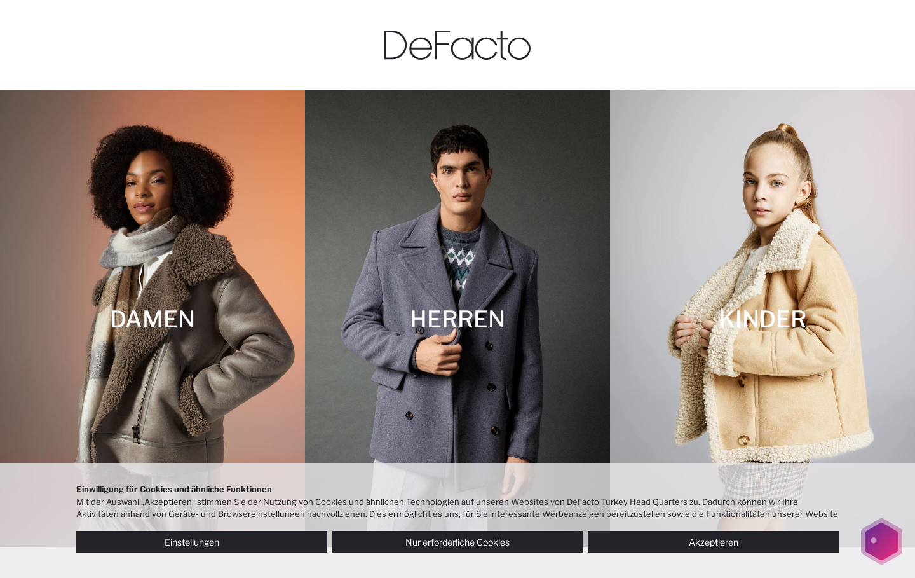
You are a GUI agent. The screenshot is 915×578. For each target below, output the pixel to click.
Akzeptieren (713, 542)
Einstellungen (201, 542)
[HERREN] (457, 318)
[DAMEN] (152, 318)
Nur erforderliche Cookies (457, 542)
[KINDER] (762, 318)
